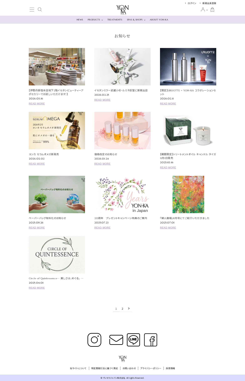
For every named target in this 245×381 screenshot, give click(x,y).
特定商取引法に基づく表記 (104, 368)
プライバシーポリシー (150, 368)
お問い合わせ (129, 368)
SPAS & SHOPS (135, 19)
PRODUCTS (94, 19)
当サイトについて (78, 368)
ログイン (192, 3)
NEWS (80, 19)
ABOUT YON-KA (159, 19)
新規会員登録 (209, 3)
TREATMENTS (114, 19)
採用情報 (170, 368)
